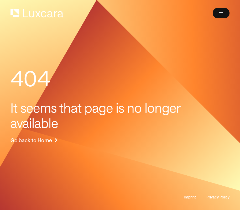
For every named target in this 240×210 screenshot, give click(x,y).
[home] (37, 13)
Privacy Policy (217, 197)
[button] (221, 13)
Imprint (190, 197)
